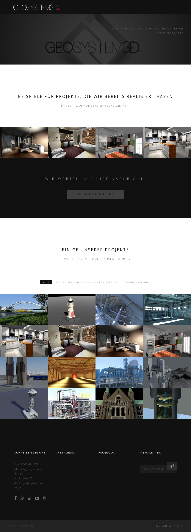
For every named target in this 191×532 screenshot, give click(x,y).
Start (116, 28)
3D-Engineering (135, 282)
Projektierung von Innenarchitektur (154, 28)
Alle (46, 282)
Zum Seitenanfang (169, 525)
